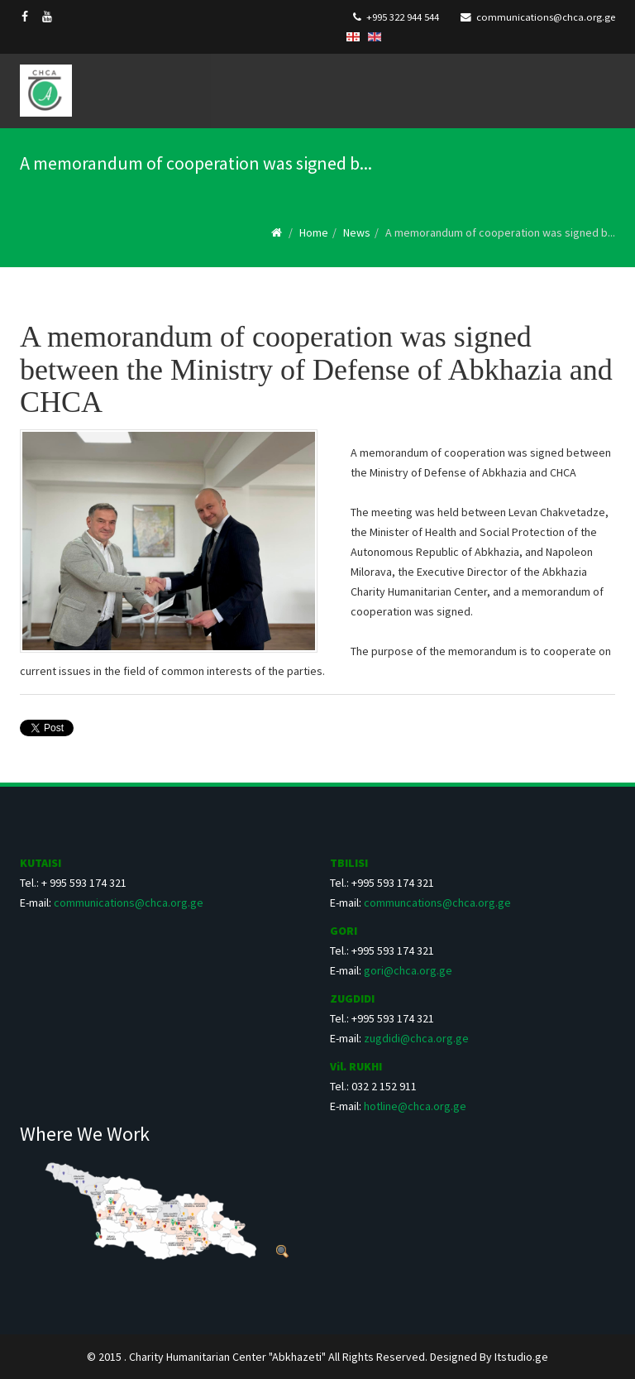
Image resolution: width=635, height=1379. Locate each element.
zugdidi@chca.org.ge (416, 1038)
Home (313, 232)
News (356, 232)
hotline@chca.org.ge (415, 1106)
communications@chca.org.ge (545, 17)
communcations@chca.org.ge (437, 902)
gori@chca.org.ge (408, 970)
